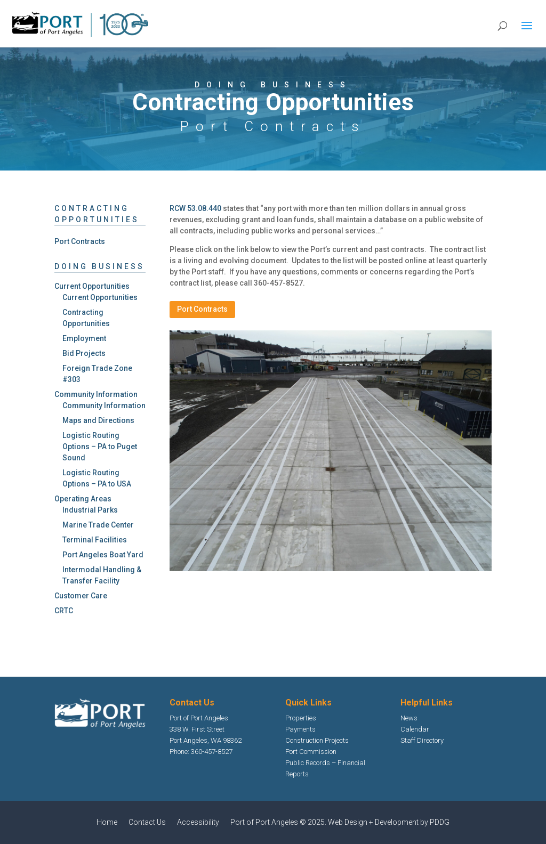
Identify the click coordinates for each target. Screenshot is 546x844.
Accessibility (198, 822)
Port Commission (310, 752)
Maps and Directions (98, 420)
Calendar (414, 729)
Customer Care (80, 595)
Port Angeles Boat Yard (102, 554)
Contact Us (147, 822)
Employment (84, 338)
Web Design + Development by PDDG (388, 822)
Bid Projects (84, 353)
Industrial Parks (90, 510)
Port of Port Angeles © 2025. (279, 822)
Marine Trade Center (98, 525)
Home (107, 822)
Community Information (96, 394)
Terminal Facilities (94, 539)
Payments (300, 729)
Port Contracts (79, 241)
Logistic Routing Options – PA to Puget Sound (99, 446)
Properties (300, 718)
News (408, 718)
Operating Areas (82, 498)
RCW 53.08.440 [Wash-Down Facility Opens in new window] (195, 208)
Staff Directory (422, 740)
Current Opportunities (92, 286)
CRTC (63, 610)
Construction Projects (317, 740)
